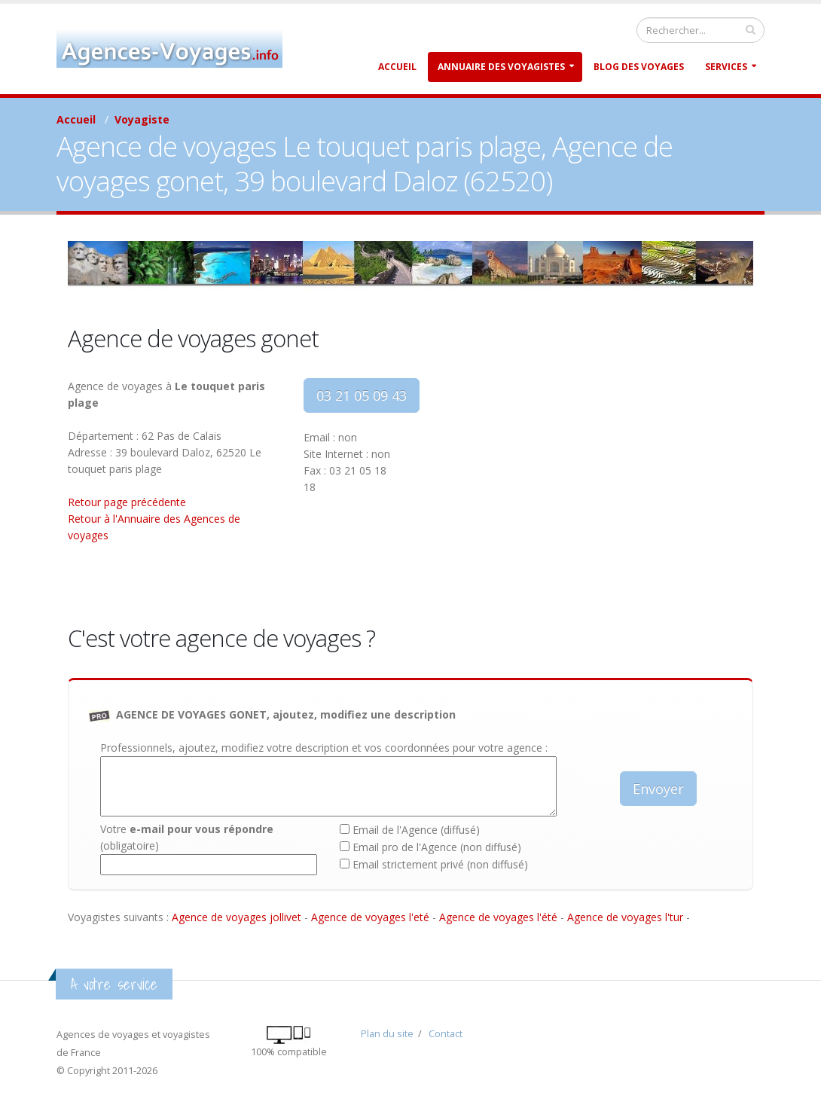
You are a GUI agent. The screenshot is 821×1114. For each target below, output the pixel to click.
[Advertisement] (587, 483)
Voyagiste (141, 119)
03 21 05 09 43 (361, 395)
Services (726, 66)
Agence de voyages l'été (498, 917)
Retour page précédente (127, 502)
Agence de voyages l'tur (625, 917)
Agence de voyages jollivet (236, 917)
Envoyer (658, 789)
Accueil (397, 66)
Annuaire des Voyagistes (501, 66)
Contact (445, 1033)
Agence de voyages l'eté (370, 917)
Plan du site (387, 1033)
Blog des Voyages (639, 66)
